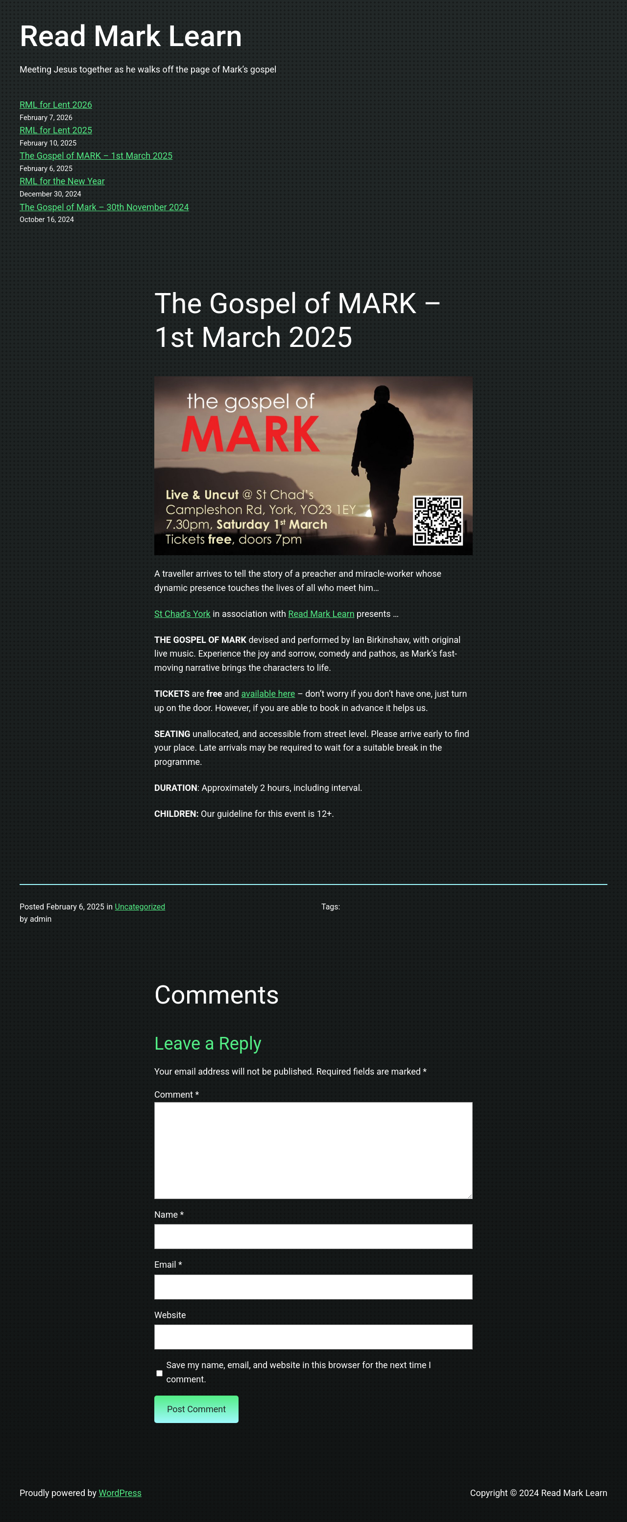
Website (170, 1315)
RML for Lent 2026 (56, 104)
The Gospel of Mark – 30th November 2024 (104, 207)
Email (168, 1264)
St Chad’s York (182, 614)
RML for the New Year (62, 181)
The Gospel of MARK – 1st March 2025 (96, 155)
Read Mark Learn (131, 36)
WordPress (120, 1493)
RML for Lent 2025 (56, 130)
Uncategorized (140, 906)
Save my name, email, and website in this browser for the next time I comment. (299, 1372)
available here (268, 693)
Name (169, 1214)
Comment (176, 1094)
